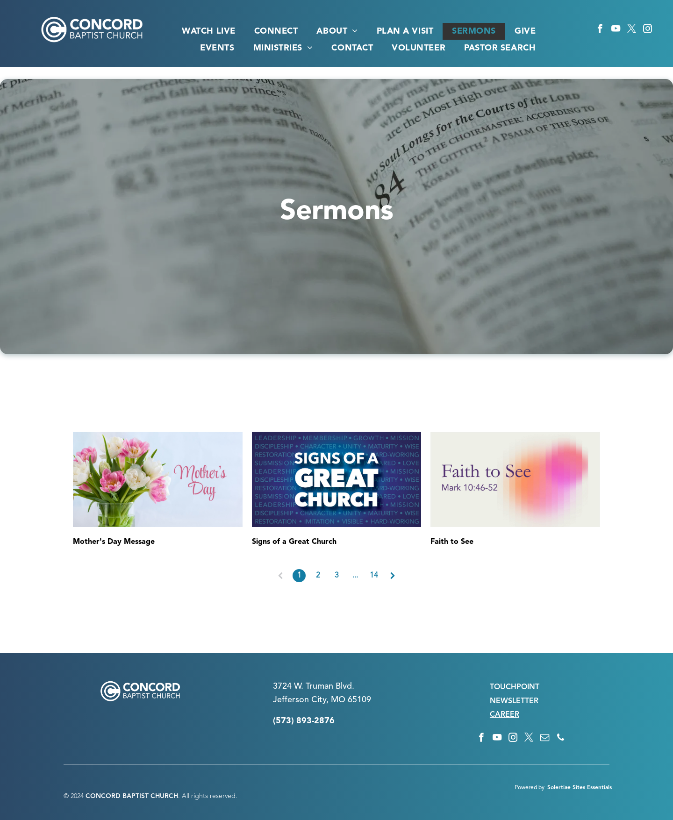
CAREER (504, 715)
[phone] (560, 739)
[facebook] (600, 30)
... (355, 575)
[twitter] (631, 30)
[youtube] (616, 30)
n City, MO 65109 (337, 700)
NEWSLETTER (514, 701)
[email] (544, 739)
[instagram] (647, 30)
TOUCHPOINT (514, 687)
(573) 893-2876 (304, 721)
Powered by (529, 788)
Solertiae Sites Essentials (579, 788)
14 (374, 575)
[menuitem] (208, 31)
